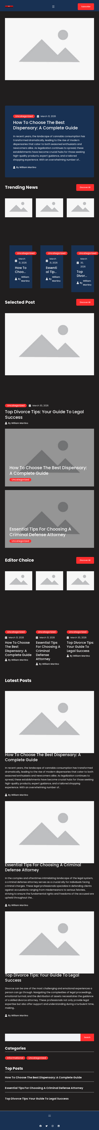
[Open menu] (53, 6)
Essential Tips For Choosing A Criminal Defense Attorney (51, 270)
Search (87, 1037)
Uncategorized (24, 116)
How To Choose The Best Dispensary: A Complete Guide (45, 125)
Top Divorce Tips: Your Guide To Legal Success (82, 274)
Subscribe (85, 6)
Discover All (85, 187)
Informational (15, 1058)
